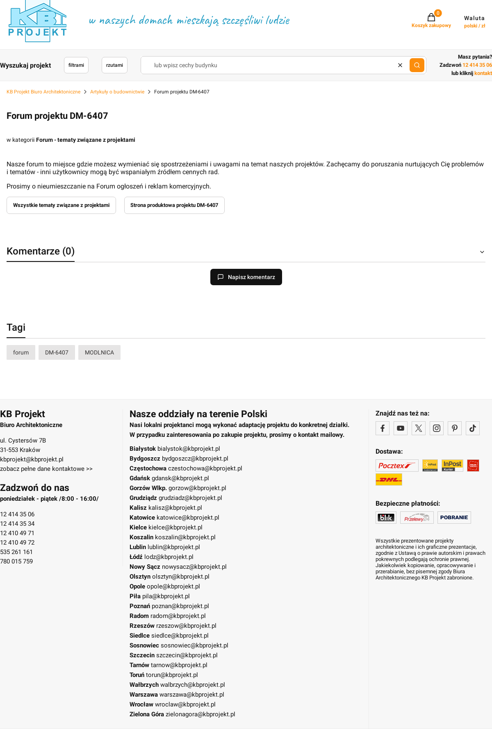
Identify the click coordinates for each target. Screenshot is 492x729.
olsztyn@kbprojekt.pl (181, 576)
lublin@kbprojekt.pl (174, 547)
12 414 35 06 (17, 514)
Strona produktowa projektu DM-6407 (174, 205)
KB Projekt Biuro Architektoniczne (43, 92)
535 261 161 (16, 552)
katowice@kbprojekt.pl (188, 517)
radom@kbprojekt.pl (178, 616)
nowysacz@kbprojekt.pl (194, 566)
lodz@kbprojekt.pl (169, 557)
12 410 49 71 (17, 533)
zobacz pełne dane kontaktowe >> (46, 468)
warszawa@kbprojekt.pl (191, 694)
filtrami (76, 65)
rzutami (114, 65)
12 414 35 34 (17, 523)
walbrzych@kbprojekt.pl (192, 684)
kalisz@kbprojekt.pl (175, 507)
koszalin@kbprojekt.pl (185, 537)
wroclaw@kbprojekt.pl (185, 704)
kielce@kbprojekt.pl (175, 527)
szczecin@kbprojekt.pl (187, 655)
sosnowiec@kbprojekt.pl (194, 645)
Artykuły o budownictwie (117, 92)
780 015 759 (16, 561)
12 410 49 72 (17, 542)
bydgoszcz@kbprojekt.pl (195, 458)
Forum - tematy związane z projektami (85, 139)
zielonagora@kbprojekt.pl (200, 714)
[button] (417, 65)
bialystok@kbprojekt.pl (188, 448)
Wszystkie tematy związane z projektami (61, 205)
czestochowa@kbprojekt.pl (205, 468)
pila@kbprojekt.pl (166, 596)
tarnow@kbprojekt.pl (179, 665)
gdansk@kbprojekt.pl (180, 478)
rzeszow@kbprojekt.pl (186, 625)
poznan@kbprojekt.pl (180, 606)
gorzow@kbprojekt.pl (197, 488)
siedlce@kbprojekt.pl (180, 635)
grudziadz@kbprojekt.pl (190, 498)
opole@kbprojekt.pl (173, 586)
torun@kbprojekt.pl (172, 675)
